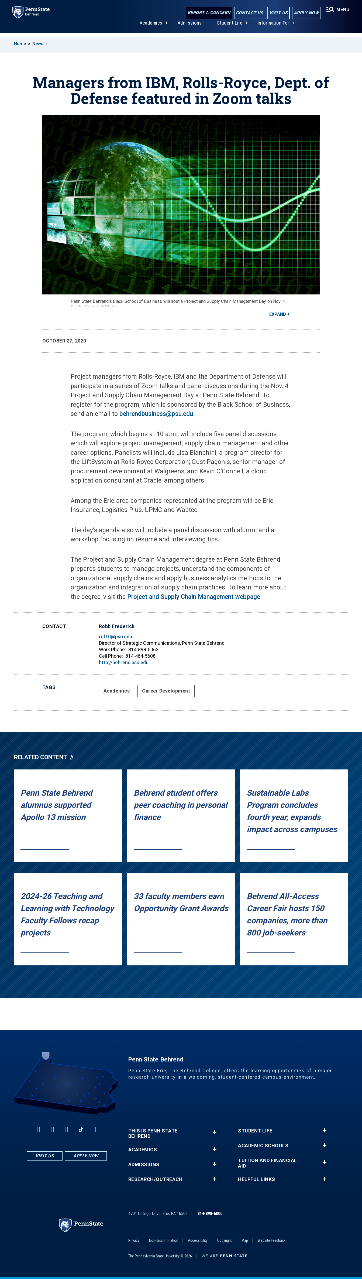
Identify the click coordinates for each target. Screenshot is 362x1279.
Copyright (224, 1240)
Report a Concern (208, 12)
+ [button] (214, 1132)
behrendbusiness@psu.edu (156, 414)
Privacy (133, 1240)
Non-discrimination (163, 1240)
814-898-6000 (210, 1213)
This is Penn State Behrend (153, 1133)
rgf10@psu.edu (115, 636)
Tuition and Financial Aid (267, 1163)
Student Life (229, 26)
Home (20, 43)
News (37, 43)
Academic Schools (263, 1145)
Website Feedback (271, 1240)
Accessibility (198, 1240)
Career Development (166, 691)
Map (245, 1240)
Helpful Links (256, 1179)
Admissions (189, 26)
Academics (150, 26)
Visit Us (277, 13)
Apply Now (305, 13)
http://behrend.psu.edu (124, 662)
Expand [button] (277, 314)
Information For (273, 26)
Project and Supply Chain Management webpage (193, 597)
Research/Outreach (155, 1179)
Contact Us (249, 13)
